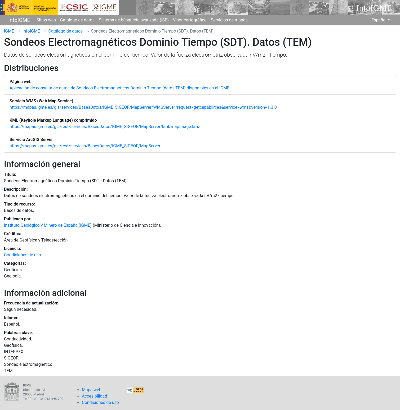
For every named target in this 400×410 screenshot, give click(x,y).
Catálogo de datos (77, 19)
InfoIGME (19, 20)
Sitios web (46, 19)
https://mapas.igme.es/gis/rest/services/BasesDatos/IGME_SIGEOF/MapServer (85, 145)
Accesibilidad (94, 396)
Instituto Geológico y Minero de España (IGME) (48, 225)
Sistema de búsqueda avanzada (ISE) (134, 19)
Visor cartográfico (190, 19)
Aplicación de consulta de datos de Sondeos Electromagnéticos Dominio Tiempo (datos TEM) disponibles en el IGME (119, 87)
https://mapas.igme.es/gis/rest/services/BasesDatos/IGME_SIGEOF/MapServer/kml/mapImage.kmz (105, 126)
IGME (9, 31)
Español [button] (378, 19)
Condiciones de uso (22, 254)
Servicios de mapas (229, 19)
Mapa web (91, 389)
